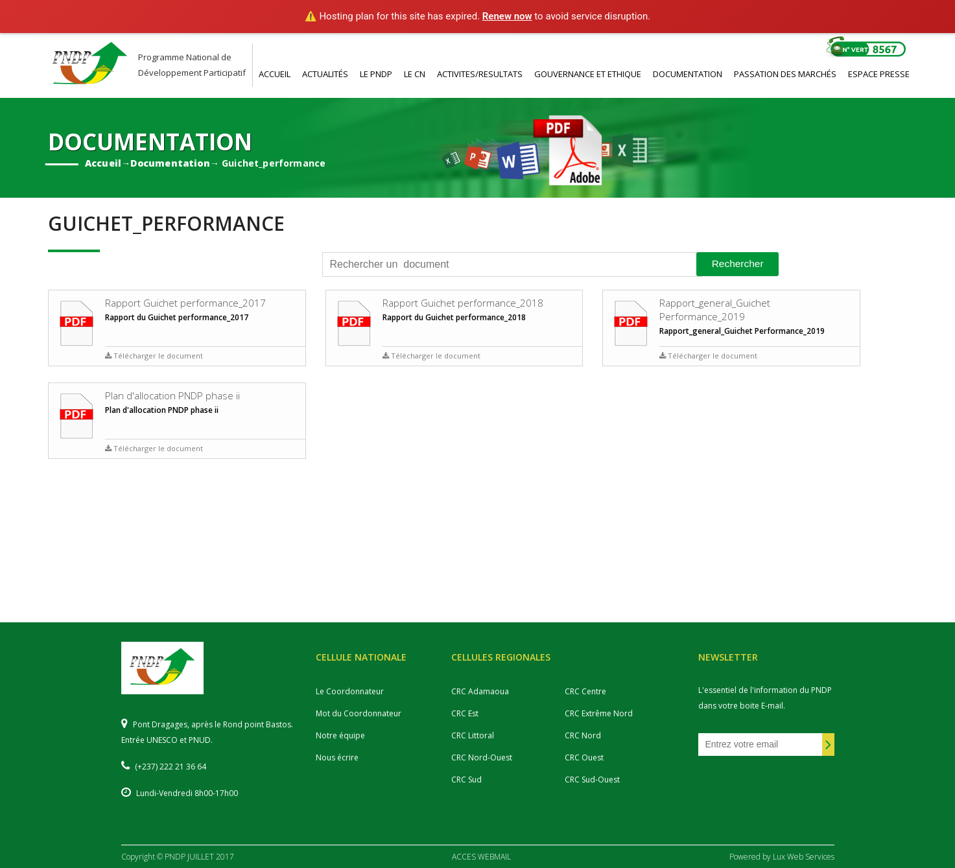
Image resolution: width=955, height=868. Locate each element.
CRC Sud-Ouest (592, 779)
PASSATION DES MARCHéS (785, 74)
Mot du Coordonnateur (358, 713)
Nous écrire (337, 757)
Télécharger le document (154, 355)
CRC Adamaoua (480, 691)
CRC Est (464, 713)
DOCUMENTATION (687, 74)
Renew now (507, 16)
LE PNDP (376, 74)
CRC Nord (583, 735)
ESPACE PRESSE (879, 74)
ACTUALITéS (325, 74)
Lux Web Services (803, 856)
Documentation (169, 162)
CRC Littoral (472, 735)
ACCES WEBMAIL (481, 856)
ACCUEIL (274, 74)
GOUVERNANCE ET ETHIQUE (587, 74)
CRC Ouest (584, 757)
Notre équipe (340, 735)
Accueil (103, 162)
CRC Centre (585, 691)
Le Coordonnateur (350, 691)
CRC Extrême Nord (599, 713)
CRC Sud (466, 779)
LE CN (414, 74)
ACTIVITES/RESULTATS (480, 74)
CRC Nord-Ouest (481, 757)
